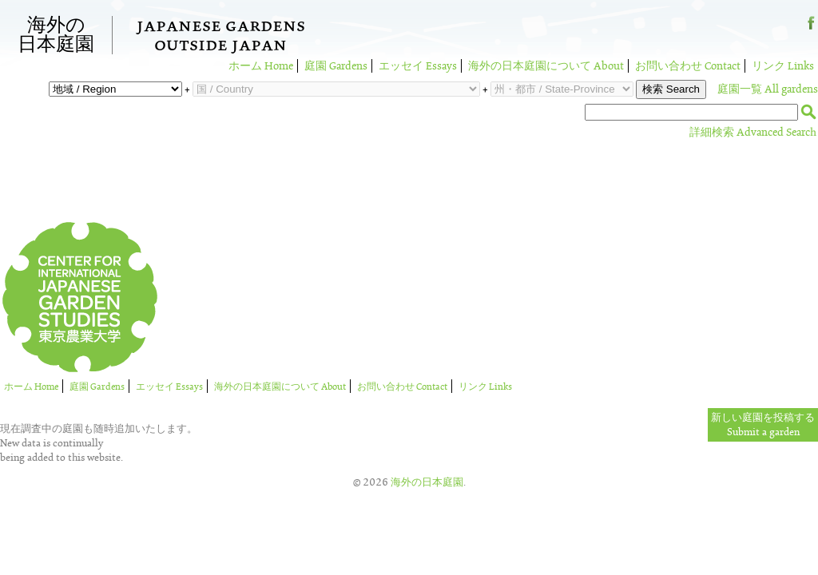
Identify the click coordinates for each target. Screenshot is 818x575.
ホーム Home (260, 66)
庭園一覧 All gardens (767, 89)
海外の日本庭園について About (546, 66)
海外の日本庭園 (56, 35)
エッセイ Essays (418, 66)
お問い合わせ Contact (688, 66)
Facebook (811, 29)
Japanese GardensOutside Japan (221, 38)
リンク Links (783, 66)
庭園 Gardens (335, 66)
